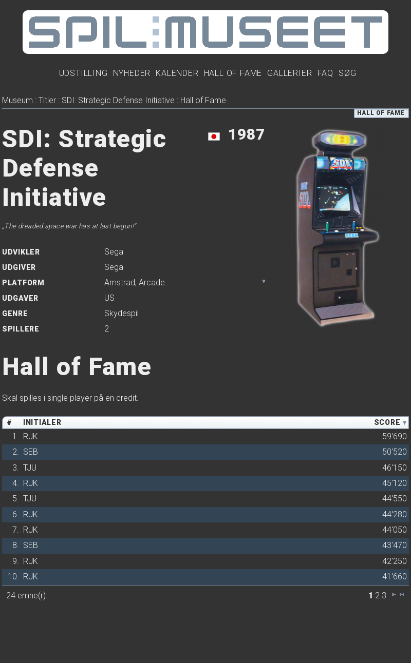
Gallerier (289, 73)
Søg (347, 73)
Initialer (42, 422)
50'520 (394, 452)
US (109, 298)
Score (387, 422)
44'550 (394, 498)
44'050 (394, 530)
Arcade (152, 282)
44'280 (394, 514)
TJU (29, 468)
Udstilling (83, 73)
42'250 (394, 561)
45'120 (394, 483)
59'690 (394, 436)
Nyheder (132, 73)
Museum (17, 100)
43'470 (394, 545)
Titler (47, 100)
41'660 (394, 576)
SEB (30, 452)
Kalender (177, 73)
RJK (30, 436)
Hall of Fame (381, 112)
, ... (137, 282)
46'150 (394, 468)
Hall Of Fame (233, 73)
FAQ (325, 73)
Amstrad (119, 282)
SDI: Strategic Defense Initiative (118, 100)
